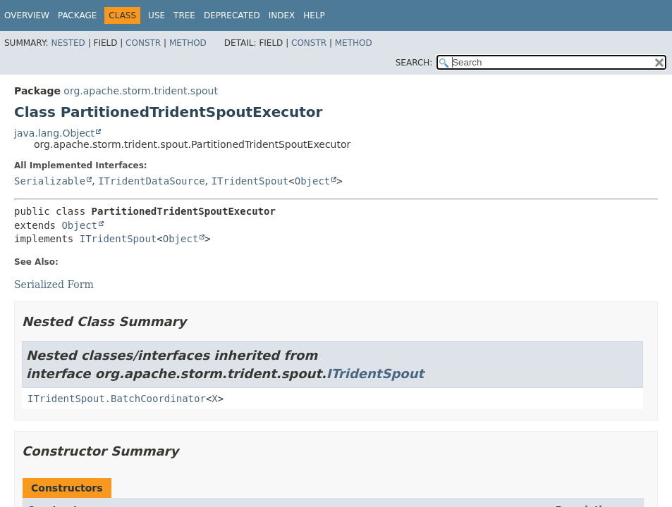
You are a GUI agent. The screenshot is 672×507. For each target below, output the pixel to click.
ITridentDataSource (151, 181)
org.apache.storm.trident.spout (140, 90)
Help (314, 15)
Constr (143, 43)
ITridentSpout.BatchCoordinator (117, 398)
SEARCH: (414, 63)
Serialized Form (54, 284)
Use (156, 15)
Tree (184, 15)
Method (188, 43)
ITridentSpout (250, 181)
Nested (68, 43)
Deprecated (232, 15)
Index (282, 15)
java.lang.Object (54, 133)
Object (313, 181)
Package (77, 15)
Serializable (49, 181)
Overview (26, 15)
